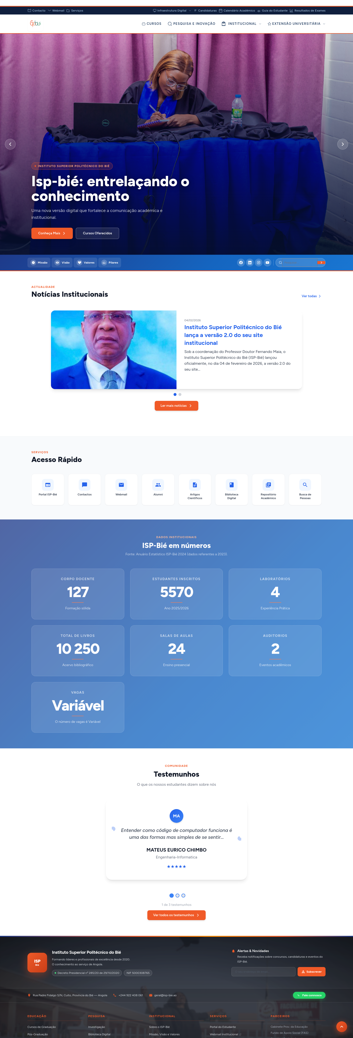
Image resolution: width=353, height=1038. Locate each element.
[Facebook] (241, 263)
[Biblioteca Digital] (231, 489)
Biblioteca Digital (99, 1034)
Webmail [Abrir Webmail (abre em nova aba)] (56, 11)
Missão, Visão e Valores (164, 1034)
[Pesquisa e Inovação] (191, 23)
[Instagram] (259, 263)
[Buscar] (321, 262)
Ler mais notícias (176, 406)
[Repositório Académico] (268, 489)
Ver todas (312, 296)
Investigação (96, 1027)
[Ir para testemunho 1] (171, 895)
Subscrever (312, 971)
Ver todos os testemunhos (176, 915)
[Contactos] (84, 489)
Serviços (74, 11)
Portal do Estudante (223, 1027)
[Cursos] (152, 23)
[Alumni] (158, 489)
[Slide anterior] (10, 144)
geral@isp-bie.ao (163, 995)
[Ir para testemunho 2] (177, 896)
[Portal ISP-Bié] (47, 489)
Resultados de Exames (308, 11)
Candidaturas (205, 11)
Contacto (36, 11)
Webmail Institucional (225, 1034)
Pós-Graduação (37, 1034)
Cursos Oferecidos (97, 233)
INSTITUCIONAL (241, 23)
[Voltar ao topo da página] (341, 1026)
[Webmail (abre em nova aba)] (121, 489)
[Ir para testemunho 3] (183, 896)
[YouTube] (267, 263)
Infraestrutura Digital (172, 10)
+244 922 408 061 (128, 995)
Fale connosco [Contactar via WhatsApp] (309, 995)
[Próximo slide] (342, 144)
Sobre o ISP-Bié (159, 1027)
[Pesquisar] (299, 262)
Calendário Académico (237, 11)
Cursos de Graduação (41, 1027)
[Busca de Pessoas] (305, 489)
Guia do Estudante (272, 11)
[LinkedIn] (250, 263)
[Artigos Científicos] (194, 489)
